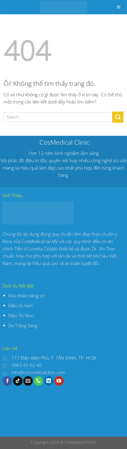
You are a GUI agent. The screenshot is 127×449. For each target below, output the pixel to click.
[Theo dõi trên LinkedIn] (49, 381)
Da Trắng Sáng (22, 325)
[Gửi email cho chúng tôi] (28, 381)
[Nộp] (117, 117)
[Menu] (118, 7)
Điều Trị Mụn (21, 315)
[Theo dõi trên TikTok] (18, 381)
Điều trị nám (21, 305)
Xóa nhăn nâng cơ (26, 295)
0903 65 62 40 (26, 365)
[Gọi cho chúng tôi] (38, 381)
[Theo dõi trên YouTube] (59, 381)
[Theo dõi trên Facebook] (7, 381)
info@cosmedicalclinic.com (38, 372)
